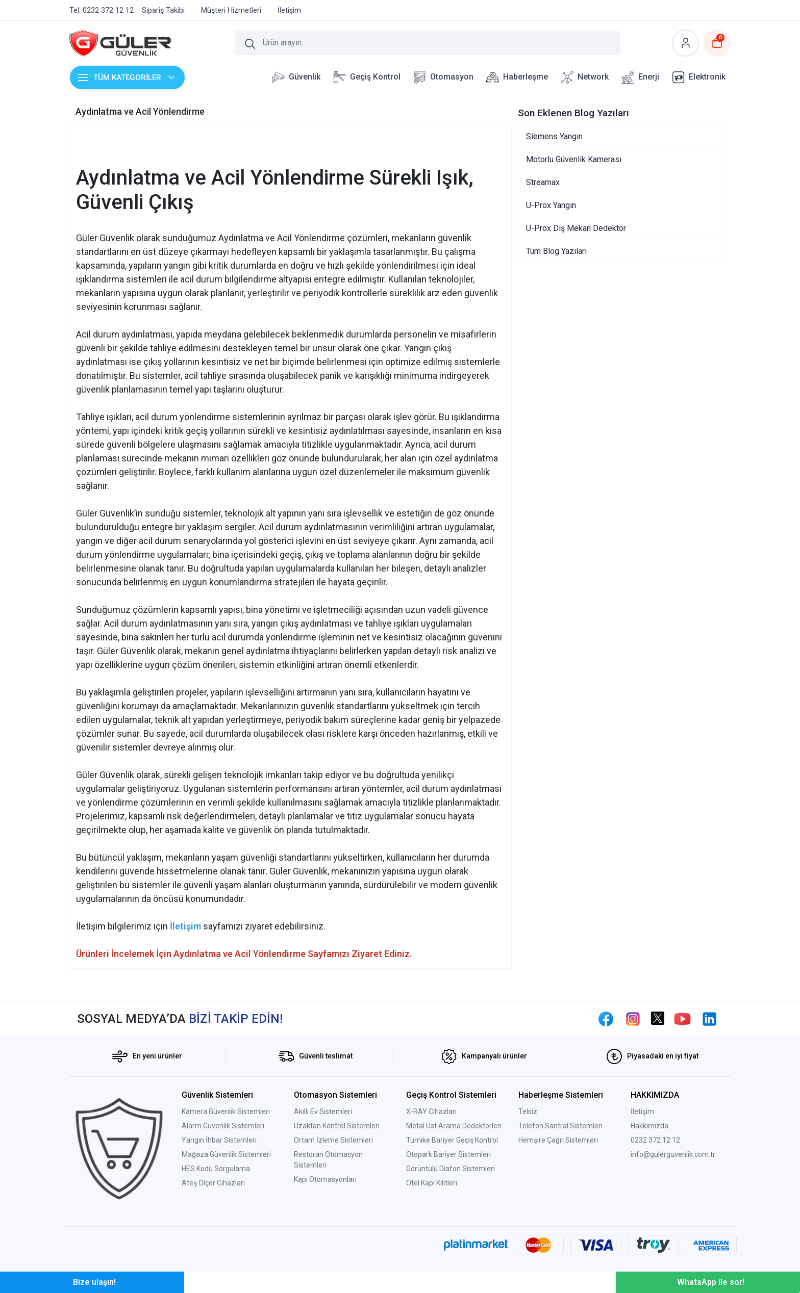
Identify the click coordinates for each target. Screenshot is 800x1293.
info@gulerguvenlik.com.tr (673, 1154)
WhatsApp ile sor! (710, 1282)
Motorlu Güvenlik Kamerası (573, 159)
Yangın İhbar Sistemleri (219, 1140)
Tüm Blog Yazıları (556, 251)
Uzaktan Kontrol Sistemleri (337, 1126)
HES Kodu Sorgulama (216, 1169)
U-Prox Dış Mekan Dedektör (576, 228)
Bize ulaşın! (94, 1282)
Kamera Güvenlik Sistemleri (226, 1111)
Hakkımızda (649, 1126)
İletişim (642, 1111)
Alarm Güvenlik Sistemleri (223, 1126)
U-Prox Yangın (551, 205)
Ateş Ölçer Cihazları (213, 1183)
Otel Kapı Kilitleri (431, 1183)
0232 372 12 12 (655, 1140)
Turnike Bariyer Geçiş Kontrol (452, 1140)
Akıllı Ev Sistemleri (323, 1111)
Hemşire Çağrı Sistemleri (558, 1140)
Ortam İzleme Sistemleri (333, 1140)
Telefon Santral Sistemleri (560, 1126)
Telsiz (527, 1111)
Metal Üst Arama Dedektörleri (454, 1126)
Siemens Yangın (554, 136)
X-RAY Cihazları (431, 1111)
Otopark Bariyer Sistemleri (448, 1154)
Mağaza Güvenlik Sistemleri (226, 1154)
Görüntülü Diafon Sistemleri (450, 1169)
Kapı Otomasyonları (325, 1179)
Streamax (543, 182)
